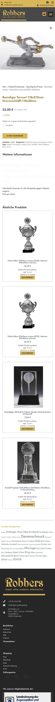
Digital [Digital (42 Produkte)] (3, 541)
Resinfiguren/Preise (34, 86)
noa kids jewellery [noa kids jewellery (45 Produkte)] (18, 548)
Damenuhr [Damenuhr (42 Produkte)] (48, 537)
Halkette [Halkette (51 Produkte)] (47, 541)
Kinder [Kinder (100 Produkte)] (44, 544)
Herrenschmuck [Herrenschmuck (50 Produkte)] (23, 544)
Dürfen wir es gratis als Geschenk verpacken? (19, 121)
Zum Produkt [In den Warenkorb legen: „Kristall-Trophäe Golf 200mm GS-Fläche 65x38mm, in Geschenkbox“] (27, 504)
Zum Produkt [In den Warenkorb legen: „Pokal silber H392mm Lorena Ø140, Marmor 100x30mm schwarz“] (27, 277)
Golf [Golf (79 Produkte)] (42, 541)
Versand (29, 272)
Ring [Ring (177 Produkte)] (27, 552)
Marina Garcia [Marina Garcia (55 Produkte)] (6, 548)
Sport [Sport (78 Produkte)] (27, 555)
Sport (4, 147)
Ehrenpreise (16, 144)
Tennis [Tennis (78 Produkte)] (32, 555)
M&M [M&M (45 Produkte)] (49, 544)
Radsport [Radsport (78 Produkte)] (9, 552)
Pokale (40, 144)
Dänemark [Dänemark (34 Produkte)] (8, 541)
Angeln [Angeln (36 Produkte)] (3, 532)
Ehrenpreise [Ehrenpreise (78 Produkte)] (17, 541)
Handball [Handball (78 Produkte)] (13, 544)
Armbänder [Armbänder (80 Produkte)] (43, 532)
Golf (28, 144)
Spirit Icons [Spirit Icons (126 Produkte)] (19, 555)
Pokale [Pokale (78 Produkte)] (48, 548)
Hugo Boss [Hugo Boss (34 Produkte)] (32, 544)
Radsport (46, 144)
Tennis (9, 147)
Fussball (23, 144)
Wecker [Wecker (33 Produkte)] (10, 560)
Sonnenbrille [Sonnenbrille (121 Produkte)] (7, 555)
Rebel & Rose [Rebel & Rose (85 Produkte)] (18, 552)
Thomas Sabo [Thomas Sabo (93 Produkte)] (41, 555)
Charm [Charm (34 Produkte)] (18, 537)
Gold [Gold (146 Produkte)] (37, 541)
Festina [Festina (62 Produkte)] (24, 541)
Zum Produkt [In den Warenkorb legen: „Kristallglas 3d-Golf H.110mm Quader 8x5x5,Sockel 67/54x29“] (27, 429)
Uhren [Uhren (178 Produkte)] (4, 559)
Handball (34, 144)
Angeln (9, 144)
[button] (50, 14)
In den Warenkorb (15, 136)
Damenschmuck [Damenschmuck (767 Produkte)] (33, 536)
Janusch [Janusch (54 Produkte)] (38, 544)
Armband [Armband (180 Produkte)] (34, 532)
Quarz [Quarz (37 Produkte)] (3, 552)
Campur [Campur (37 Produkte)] (9, 537)
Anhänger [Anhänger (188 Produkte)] (11, 532)
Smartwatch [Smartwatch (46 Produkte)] (39, 552)
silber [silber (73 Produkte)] (32, 552)
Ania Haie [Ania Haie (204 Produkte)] (22, 532)
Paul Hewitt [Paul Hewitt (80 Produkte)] (40, 548)
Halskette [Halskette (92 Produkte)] (5, 544)
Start (4, 86)
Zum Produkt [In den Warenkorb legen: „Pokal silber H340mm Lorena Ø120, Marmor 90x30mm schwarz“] (27, 353)
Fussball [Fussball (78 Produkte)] (31, 541)
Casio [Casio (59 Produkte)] (14, 537)
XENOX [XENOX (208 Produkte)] (17, 559)
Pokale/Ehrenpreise (16, 86)
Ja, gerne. (8, 125)
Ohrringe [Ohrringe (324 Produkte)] (29, 548)
